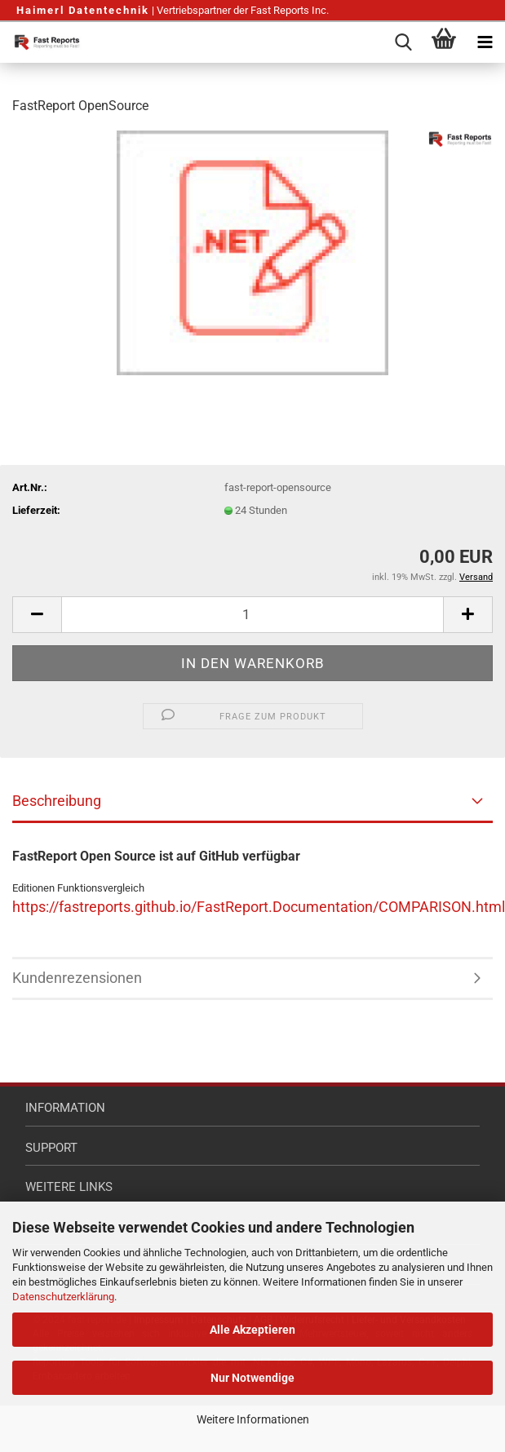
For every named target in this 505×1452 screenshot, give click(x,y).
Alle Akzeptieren (252, 1329)
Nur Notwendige (252, 1377)
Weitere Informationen (253, 1419)
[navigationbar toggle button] (484, 42)
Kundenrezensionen (77, 977)
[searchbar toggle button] (403, 42)
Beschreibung (56, 800)
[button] (36, 614)
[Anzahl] (252, 614)
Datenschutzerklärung (63, 1296)
